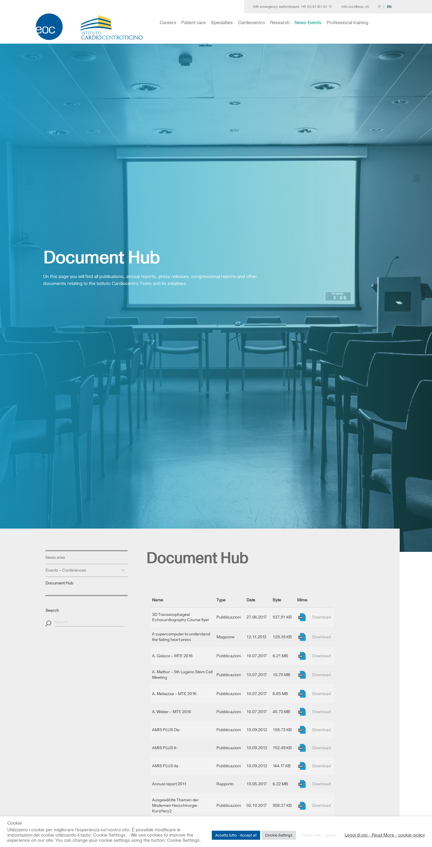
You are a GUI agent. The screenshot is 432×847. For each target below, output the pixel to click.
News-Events (308, 22)
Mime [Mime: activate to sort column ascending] (302, 600)
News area (55, 557)
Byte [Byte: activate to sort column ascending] (277, 600)
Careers (168, 22)
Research (280, 22)
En (389, 7)
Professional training (347, 22)
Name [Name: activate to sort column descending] (157, 600)
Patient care (193, 22)
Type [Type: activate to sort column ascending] (220, 600)
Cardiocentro (251, 22)
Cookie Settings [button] (278, 835)
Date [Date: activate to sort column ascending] (250, 600)
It (379, 7)
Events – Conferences (65, 570)
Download (321, 617)
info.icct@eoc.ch (355, 7)
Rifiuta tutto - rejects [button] (319, 835)
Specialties (222, 22)
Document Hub (59, 583)
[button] (48, 623)
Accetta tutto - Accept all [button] (236, 835)
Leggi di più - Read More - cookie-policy (385, 835)
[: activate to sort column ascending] (322, 600)
